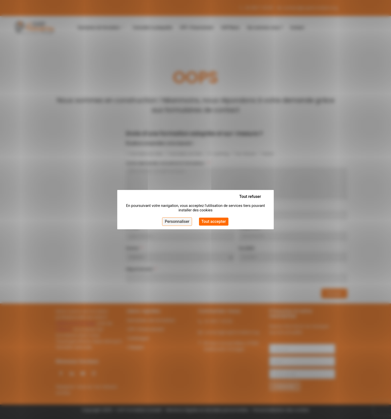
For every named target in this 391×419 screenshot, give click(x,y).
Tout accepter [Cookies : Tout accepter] (213, 221)
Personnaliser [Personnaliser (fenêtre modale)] (177, 221)
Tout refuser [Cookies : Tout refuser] (250, 196)
